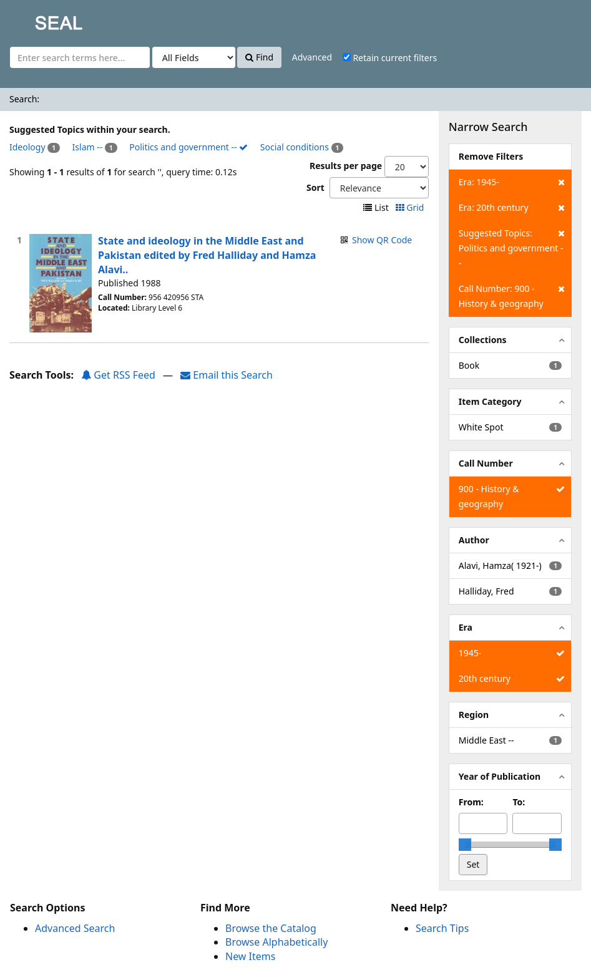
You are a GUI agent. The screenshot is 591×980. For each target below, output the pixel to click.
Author (474, 540)
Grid (411, 207)
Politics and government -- (188, 147)
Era (465, 627)
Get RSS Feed (118, 375)
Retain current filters (390, 58)
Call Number (486, 463)
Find (259, 57)
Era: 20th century (512, 207)
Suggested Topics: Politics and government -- (512, 247)
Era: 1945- (512, 182)
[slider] (465, 844)
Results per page (346, 166)
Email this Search (226, 375)
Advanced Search (75, 928)
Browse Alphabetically (276, 942)
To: (518, 802)
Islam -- (87, 147)
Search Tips (442, 928)
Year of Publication (499, 776)
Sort (315, 187)
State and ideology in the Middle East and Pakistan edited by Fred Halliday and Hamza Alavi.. (207, 255)
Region (474, 714)
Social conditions (294, 147)
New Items (250, 956)
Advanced (312, 57)
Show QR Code (382, 240)
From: (471, 802)
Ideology (27, 147)
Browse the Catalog (270, 928)
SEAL (33, 19)
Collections (483, 340)
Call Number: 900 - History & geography (512, 295)
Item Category (490, 401)
